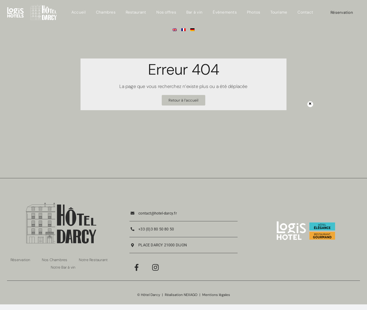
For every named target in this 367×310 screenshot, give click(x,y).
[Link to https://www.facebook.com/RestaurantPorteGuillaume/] (136, 267)
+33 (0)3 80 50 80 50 (156, 229)
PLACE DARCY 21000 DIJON (162, 245)
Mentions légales (216, 294)
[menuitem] (174, 30)
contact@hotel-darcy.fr (157, 213)
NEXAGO (191, 294)
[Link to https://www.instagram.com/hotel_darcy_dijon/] (155, 267)
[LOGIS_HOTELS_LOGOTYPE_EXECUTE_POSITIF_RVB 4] (15, 9)
